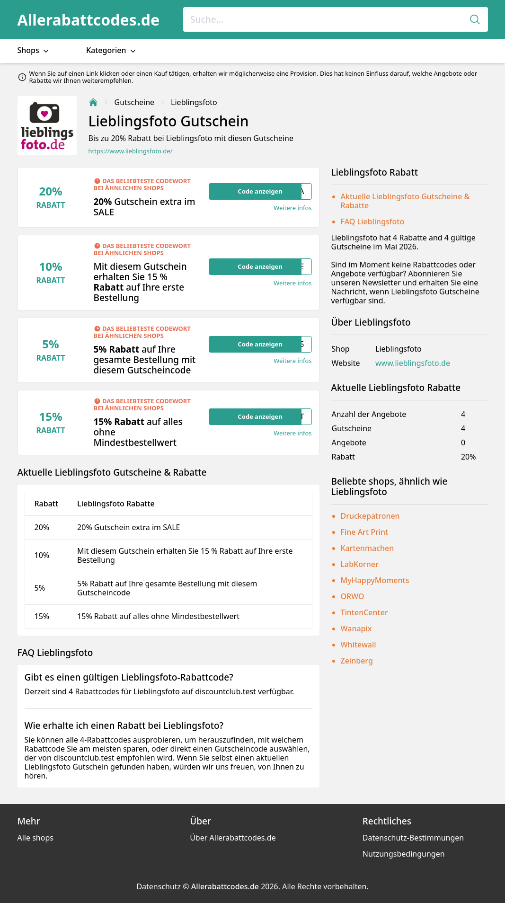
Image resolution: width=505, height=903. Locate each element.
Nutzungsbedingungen (404, 854)
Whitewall (358, 644)
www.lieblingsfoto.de (412, 363)
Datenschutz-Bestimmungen (413, 837)
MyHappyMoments (375, 580)
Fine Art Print (365, 532)
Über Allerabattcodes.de (233, 837)
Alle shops (35, 837)
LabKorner (360, 564)
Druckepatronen (370, 516)
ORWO (352, 596)
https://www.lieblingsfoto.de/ (131, 151)
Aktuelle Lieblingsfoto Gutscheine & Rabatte (405, 201)
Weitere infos (292, 208)
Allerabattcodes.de (89, 19)
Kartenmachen (367, 548)
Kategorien (112, 50)
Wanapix (356, 628)
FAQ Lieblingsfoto (373, 221)
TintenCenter (364, 612)
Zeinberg (357, 660)
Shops (34, 50)
